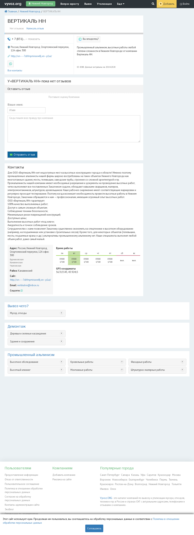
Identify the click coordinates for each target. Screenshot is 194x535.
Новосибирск (119, 479)
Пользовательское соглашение (22, 483)
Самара (124, 474)
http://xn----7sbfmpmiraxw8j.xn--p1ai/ (31, 55)
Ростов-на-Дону (123, 483)
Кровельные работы (81, 359)
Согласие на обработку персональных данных (18, 497)
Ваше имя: (15, 103)
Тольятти (174, 483)
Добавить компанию (63, 474)
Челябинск (150, 479)
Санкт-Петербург (109, 474)
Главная (12, 10)
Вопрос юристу (68, 3)
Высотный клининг (20, 366)
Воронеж (105, 479)
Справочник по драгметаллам (21, 512)
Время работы (64, 245)
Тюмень (170, 479)
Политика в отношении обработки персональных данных (23, 489)
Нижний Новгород (29, 10)
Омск (112, 487)
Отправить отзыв (24, 153)
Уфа (141, 474)
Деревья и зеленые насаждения (27, 330)
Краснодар (161, 474)
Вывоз (85, 3)
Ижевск (104, 487)
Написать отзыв (35, 28)
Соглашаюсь (94, 528)
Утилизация (100, 3)
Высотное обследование (24, 359)
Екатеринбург (135, 479)
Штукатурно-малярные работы (147, 366)
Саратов (149, 474)
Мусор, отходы (18, 310)
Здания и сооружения (22, 338)
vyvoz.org (13, 4)
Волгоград (140, 483)
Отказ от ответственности (19, 479)
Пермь (161, 479)
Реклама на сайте (61, 479)
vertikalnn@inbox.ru (28, 282)
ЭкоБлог (9, 507)
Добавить (168, 3)
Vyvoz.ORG (105, 496)
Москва (173, 474)
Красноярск (106, 483)
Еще (115, 3)
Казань (133, 474)
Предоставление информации (21, 474)
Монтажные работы (81, 366)
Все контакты (15, 69)
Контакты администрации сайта (22, 503)
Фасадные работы (141, 359)
